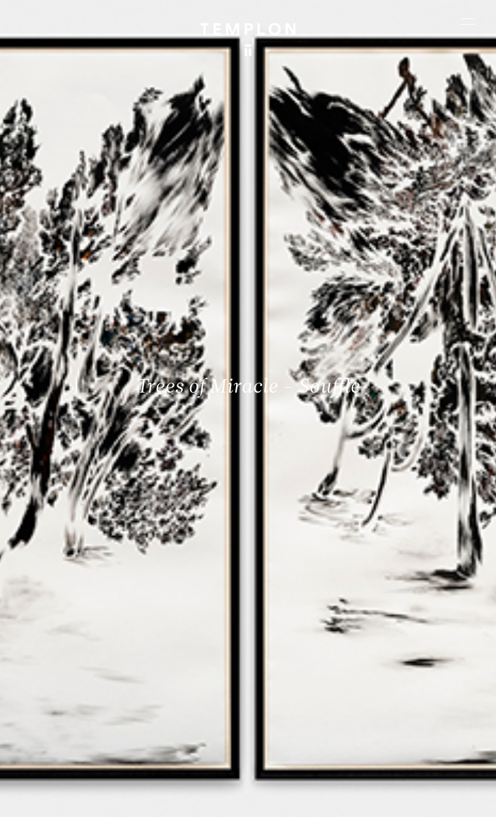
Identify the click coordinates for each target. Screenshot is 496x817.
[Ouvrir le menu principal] (468, 21)
